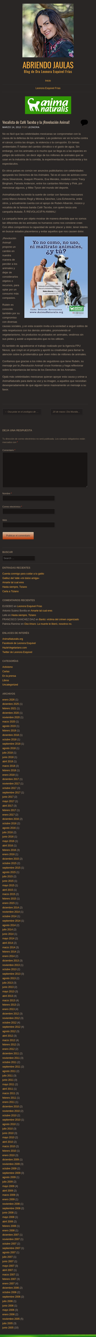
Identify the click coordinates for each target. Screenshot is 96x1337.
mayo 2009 (8, 1186)
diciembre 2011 (10, 1053)
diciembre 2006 (10, 1287)
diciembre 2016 (10, 819)
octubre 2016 (9, 823)
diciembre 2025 (10, 704)
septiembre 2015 (11, 867)
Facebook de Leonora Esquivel (19, 643)
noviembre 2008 (11, 1203)
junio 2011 (8, 1080)
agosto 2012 (9, 1031)
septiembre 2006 (11, 1296)
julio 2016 (7, 832)
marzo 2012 (8, 1040)
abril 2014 (7, 943)
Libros (5, 680)
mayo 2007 (8, 1265)
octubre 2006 (9, 1292)
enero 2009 (8, 1199)
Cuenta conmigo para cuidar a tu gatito (23, 573)
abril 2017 (7, 805)
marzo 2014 (8, 947)
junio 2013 (8, 987)
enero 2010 (8, 1155)
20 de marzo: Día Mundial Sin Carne (68, 412)
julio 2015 (7, 876)
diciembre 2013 (10, 960)
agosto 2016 (9, 828)
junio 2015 (8, 881)
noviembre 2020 (11, 717)
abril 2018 (7, 761)
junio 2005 (8, 1327)
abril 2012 (7, 1035)
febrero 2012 (9, 1044)
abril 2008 (7, 1221)
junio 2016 (8, 836)
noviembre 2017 (11, 783)
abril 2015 (7, 889)
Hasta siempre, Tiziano (14, 586)
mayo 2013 (8, 991)
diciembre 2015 (10, 858)
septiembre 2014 (11, 920)
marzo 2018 (8, 766)
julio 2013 (7, 982)
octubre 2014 (9, 916)
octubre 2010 (9, 1115)
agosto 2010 (9, 1124)
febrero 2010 (9, 1150)
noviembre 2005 (11, 1318)
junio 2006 (8, 1305)
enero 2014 (8, 956)
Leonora (34, 127)
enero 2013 (8, 1009)
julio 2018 (7, 752)
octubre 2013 (9, 969)
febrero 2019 (9, 730)
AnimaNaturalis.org (12, 639)
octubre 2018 (9, 739)
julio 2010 (7, 1128)
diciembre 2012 (10, 1013)
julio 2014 (7, 929)
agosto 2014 (9, 925)
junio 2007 (8, 1261)
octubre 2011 (9, 1062)
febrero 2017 (9, 810)
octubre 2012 (9, 1022)
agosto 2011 (9, 1071)
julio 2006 (7, 1301)
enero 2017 (8, 814)
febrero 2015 (9, 898)
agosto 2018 (9, 748)
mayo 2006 (8, 1310)
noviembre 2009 (11, 1164)
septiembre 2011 (11, 1066)
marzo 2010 (8, 1146)
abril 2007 (7, 1270)
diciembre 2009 (10, 1159)
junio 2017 (8, 796)
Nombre (7, 493)
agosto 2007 (9, 1252)
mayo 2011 (8, 1084)
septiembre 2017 (11, 792)
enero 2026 (8, 699)
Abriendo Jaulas (48, 65)
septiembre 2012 (11, 1026)
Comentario (8, 450)
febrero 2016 (9, 850)
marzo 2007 (8, 1274)
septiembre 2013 (11, 973)
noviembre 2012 (11, 1018)
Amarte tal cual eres (13, 582)
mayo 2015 (8, 885)
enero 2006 (8, 1314)
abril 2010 (7, 1141)
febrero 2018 (9, 770)
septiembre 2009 (11, 1173)
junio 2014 (8, 934)
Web (4, 520)
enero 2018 (8, 774)
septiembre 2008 (11, 1208)
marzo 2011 (8, 1093)
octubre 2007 (9, 1243)
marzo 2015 (8, 894)
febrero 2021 (9, 708)
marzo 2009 (8, 1195)
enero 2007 (8, 1283)
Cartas (5, 671)
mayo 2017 (8, 801)
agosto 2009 (9, 1177)
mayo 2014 (8, 938)
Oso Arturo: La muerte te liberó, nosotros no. (48, 623)
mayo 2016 (8, 841)
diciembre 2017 (10, 779)
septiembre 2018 (11, 743)
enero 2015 (8, 903)
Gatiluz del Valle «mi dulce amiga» (20, 578)
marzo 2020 (8, 721)
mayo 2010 (8, 1137)
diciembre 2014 (10, 907)
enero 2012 (8, 1049)
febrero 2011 (9, 1097)
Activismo (7, 667)
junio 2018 (8, 757)
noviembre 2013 (11, 965)
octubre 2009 (9, 1168)
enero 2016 (8, 854)
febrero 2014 (9, 951)
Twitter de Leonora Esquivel (17, 652)
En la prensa (9, 675)
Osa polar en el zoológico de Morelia (23, 412)
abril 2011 (7, 1088)
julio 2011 (7, 1075)
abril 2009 (7, 1190)
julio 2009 (7, 1181)
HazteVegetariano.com (14, 647)
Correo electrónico (12, 506)
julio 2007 (7, 1257)
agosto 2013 (9, 978)
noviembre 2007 (11, 1239)
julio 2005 (7, 1323)
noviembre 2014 (11, 911)
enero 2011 (8, 1102)
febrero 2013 (9, 1004)
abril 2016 (7, 845)
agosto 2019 (9, 726)
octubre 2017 (9, 788)
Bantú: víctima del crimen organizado (59, 619)
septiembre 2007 (11, 1248)
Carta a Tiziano (10, 591)
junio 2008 (8, 1212)
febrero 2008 (9, 1226)
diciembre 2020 (10, 712)
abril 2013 (7, 996)
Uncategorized (10, 684)
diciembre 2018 (10, 735)
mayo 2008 (8, 1217)
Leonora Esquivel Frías (47, 88)
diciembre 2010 (10, 1106)
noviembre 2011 (11, 1058)
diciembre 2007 (10, 1234)
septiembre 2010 (11, 1119)
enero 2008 (8, 1230)
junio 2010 (8, 1133)
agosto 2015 (9, 872)
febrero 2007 (9, 1279)
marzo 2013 (8, 1000)
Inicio (48, 80)
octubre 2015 (9, 863)
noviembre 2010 (11, 1111)
